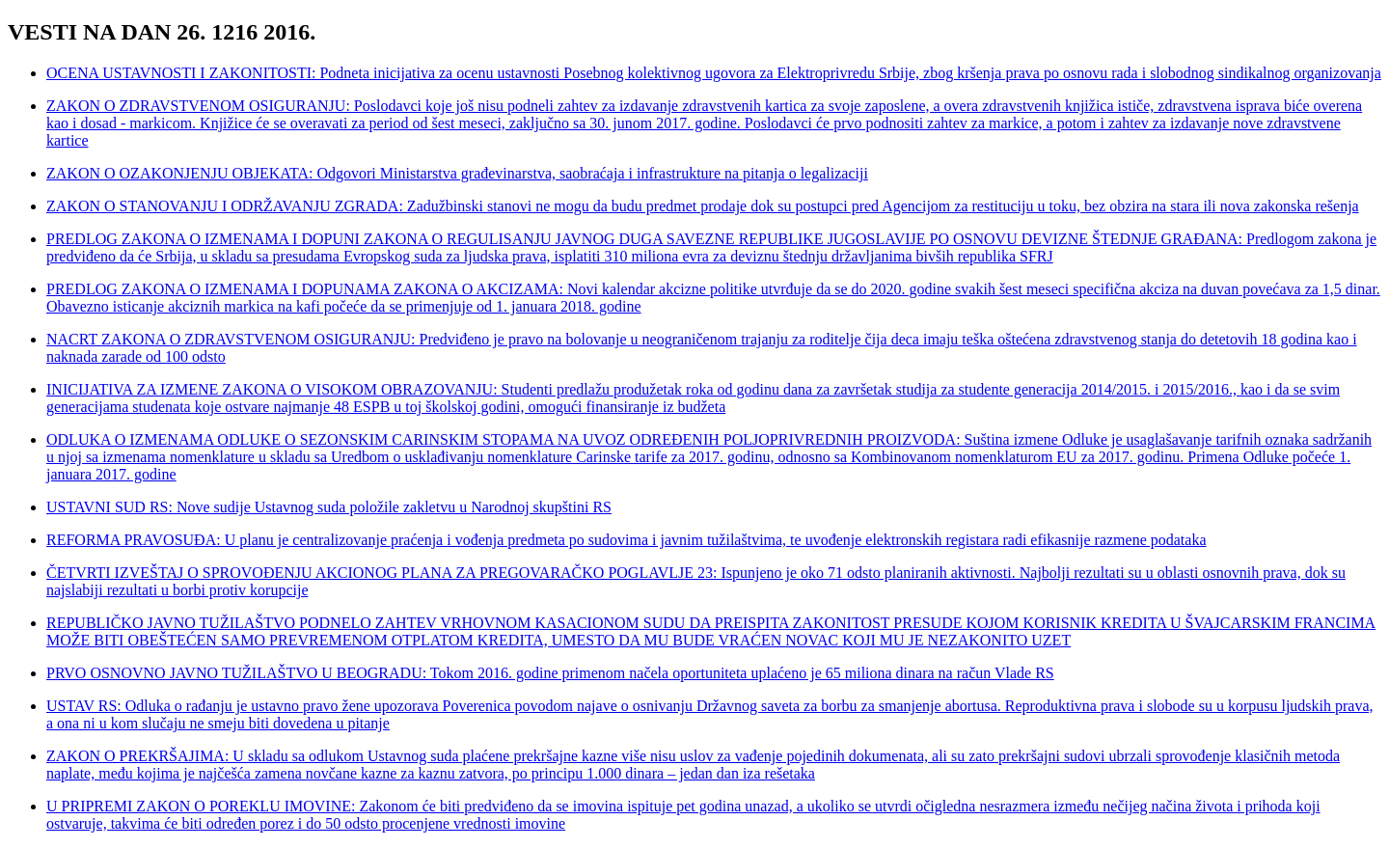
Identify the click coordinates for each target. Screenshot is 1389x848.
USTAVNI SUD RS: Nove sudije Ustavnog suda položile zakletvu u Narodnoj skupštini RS (329, 507)
